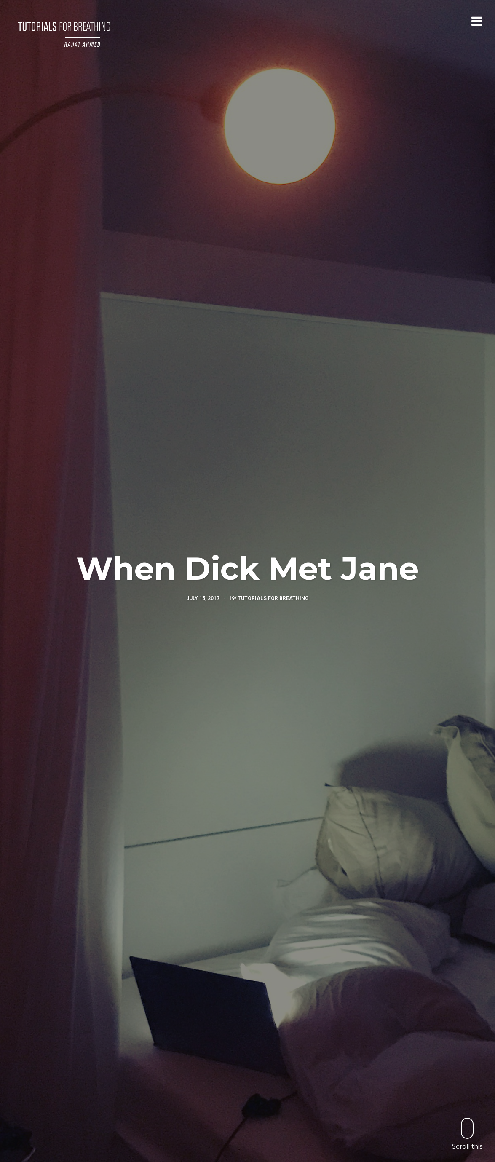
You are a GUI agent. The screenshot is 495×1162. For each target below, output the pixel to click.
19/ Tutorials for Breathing (269, 598)
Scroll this (467, 1133)
